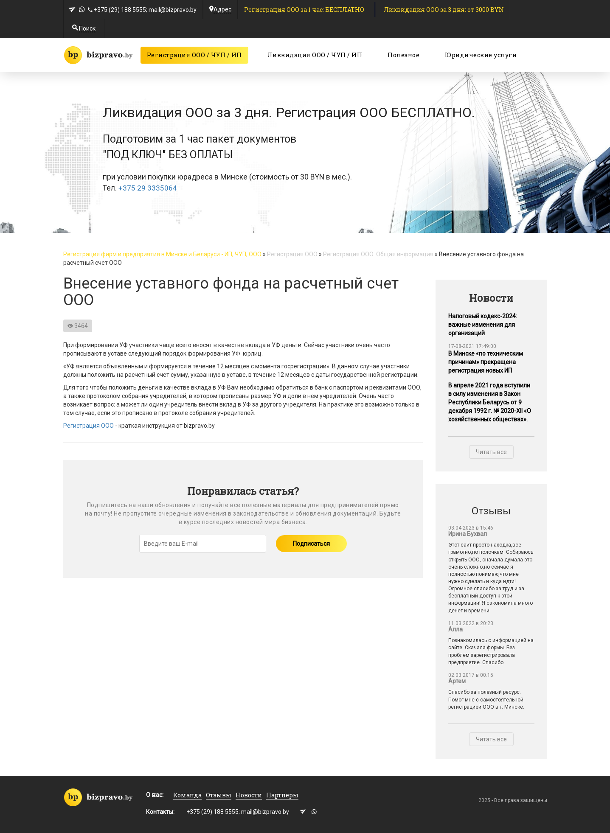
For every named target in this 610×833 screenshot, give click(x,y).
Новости (249, 795)
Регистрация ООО (292, 254)
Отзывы (218, 795)
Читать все (491, 452)
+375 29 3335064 (147, 188)
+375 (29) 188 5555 (120, 9)
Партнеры (282, 795)
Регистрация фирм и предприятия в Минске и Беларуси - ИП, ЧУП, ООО (162, 254)
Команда (187, 795)
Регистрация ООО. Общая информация (378, 254)
